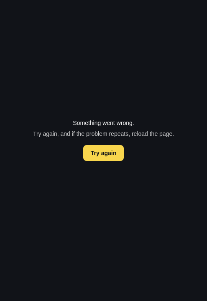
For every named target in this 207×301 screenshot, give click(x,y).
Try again (103, 153)
